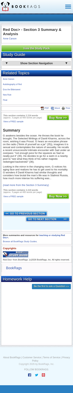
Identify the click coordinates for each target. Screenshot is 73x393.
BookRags (14, 268)
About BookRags (12, 357)
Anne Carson (10, 38)
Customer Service (32, 357)
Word (55, 108)
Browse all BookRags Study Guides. (20, 241)
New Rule (7, 95)
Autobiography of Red (12, 84)
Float (5, 100)
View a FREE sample (13, 121)
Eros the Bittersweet (11, 89)
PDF (45, 108)
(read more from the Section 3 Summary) (26, 185)
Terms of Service (51, 357)
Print (66, 108)
